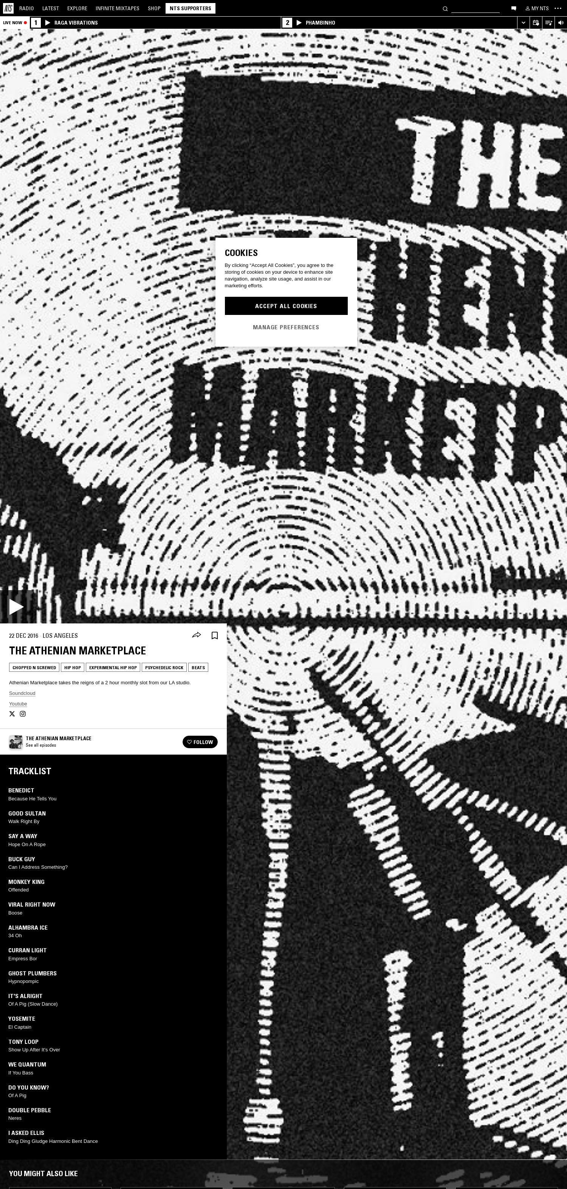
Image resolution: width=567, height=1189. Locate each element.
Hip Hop (72, 667)
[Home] (8, 8)
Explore (77, 8)
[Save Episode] (215, 635)
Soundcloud (22, 693)
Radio (26, 8)
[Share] (196, 635)
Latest (50, 8)
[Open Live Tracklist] (548, 23)
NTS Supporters (190, 8)
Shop (154, 8)
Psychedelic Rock (164, 667)
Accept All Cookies (286, 306)
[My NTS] (536, 8)
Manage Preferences (286, 327)
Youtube (18, 704)
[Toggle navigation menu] (558, 8)
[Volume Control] (561, 23)
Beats (198, 667)
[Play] (16, 606)
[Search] (445, 8)
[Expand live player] (523, 23)
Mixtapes (117, 8)
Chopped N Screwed (34, 667)
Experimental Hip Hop (113, 667)
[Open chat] (514, 8)
